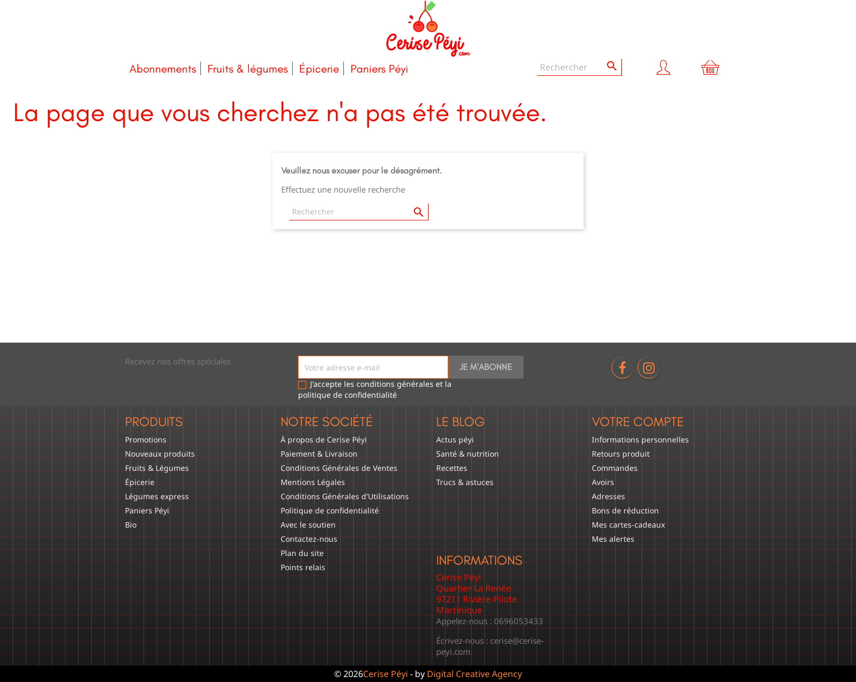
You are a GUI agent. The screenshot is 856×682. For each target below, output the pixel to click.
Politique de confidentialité (330, 510)
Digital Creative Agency (474, 674)
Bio (130, 524)
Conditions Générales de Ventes (339, 468)
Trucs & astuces (465, 482)
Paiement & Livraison (319, 453)
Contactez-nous (309, 539)
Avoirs (603, 482)
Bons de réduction (625, 510)
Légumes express (157, 496)
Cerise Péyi (385, 674)
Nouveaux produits (160, 453)
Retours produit (621, 453)
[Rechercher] (579, 67)
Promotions (146, 439)
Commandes (615, 468)
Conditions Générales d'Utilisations (345, 496)
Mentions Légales (313, 482)
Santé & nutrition (467, 453)
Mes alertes (613, 539)
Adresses (608, 496)
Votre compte (638, 421)
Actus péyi (455, 439)
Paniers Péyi (379, 68)
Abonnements (162, 68)
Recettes (451, 468)
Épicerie (319, 68)
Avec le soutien (308, 524)
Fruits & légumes (247, 68)
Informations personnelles (640, 439)
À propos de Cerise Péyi (324, 439)
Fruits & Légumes (157, 468)
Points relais (303, 567)
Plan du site (302, 553)
